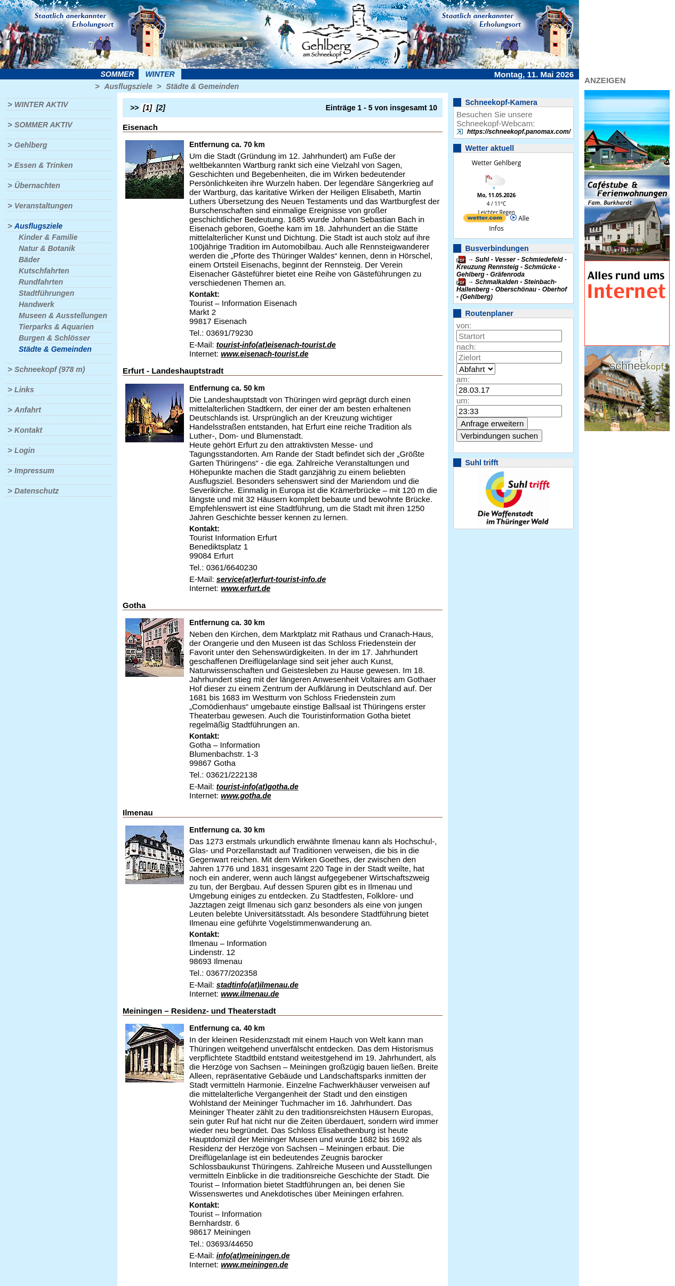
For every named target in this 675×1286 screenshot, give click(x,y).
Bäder (29, 259)
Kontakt (28, 430)
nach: (466, 346)
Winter (159, 74)
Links (24, 389)
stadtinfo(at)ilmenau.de (257, 985)
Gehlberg (30, 145)
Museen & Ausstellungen (63, 315)
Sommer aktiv (43, 124)
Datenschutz (36, 491)
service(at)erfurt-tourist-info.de (271, 579)
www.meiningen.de (254, 1264)
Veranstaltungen (43, 205)
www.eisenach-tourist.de (264, 354)
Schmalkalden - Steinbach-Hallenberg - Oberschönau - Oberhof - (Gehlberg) (511, 289)
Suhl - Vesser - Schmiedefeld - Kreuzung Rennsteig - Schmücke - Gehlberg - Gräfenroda (511, 267)
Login (24, 450)
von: (463, 325)
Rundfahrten (41, 282)
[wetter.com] (484, 219)
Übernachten (37, 185)
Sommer (117, 74)
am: (463, 379)
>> (134, 107)
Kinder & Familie (48, 237)
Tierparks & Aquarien (56, 326)
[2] (160, 107)
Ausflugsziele (128, 86)
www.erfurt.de (245, 588)
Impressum (34, 470)
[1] (147, 107)
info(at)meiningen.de (253, 1255)
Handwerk (36, 304)
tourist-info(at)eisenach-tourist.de (276, 345)
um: (463, 400)
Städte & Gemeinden (202, 86)
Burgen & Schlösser (54, 338)
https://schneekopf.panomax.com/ (518, 131)
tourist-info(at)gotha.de (257, 786)
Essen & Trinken (43, 165)
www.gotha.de (246, 795)
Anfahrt (27, 410)
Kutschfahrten (44, 270)
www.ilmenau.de (250, 994)
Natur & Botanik (47, 248)
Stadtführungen (46, 293)
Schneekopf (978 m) (49, 369)
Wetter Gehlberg (496, 162)
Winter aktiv (41, 104)
